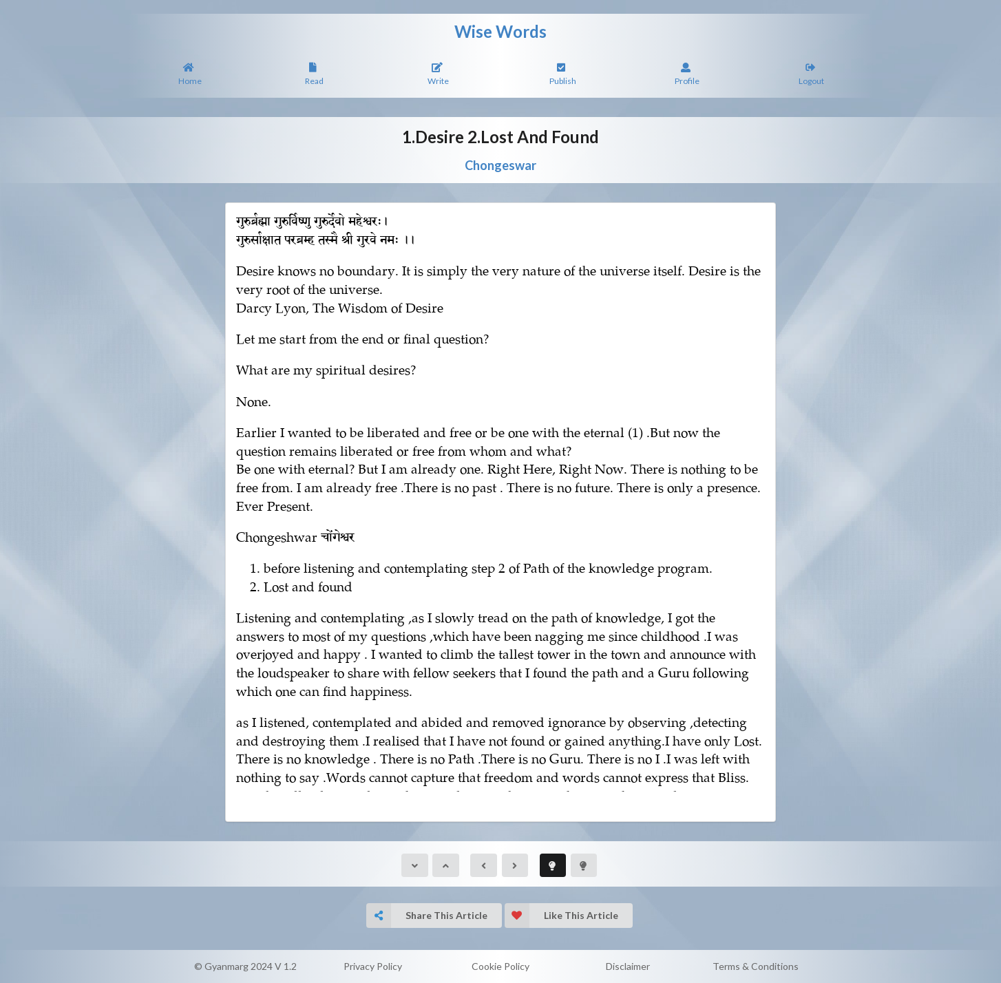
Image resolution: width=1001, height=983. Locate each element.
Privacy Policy (373, 966)
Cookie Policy (500, 966)
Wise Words (500, 31)
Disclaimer (628, 966)
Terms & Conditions (756, 966)
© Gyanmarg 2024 (233, 966)
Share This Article (426, 915)
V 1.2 (286, 966)
